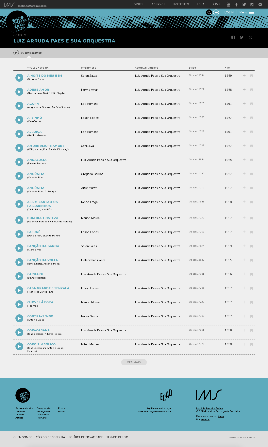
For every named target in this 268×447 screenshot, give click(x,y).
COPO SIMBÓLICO (41, 344)
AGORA (33, 104)
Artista (19, 35)
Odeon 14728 (196, 103)
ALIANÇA (34, 132)
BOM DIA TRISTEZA (42, 218)
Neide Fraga (89, 202)
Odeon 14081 (196, 273)
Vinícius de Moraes (60, 221)
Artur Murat (89, 188)
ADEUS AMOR (38, 90)
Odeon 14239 (196, 217)
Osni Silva (87, 146)
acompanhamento (147, 68)
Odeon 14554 (196, 75)
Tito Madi (33, 305)
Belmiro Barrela (36, 277)
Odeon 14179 (196, 187)
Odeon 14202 (196, 231)
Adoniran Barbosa (38, 221)
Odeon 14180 (196, 173)
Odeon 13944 (196, 159)
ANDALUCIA (37, 160)
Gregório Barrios (92, 174)
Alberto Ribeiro (53, 333)
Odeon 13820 (196, 259)
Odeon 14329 (196, 89)
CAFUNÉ (33, 232)
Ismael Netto (35, 263)
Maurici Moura (90, 218)
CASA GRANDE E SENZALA (48, 288)
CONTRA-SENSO (40, 316)
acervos (159, 4)
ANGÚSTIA (35, 174)
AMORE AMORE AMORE (45, 146)
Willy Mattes (35, 149)
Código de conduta (50, 437)
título (31, 68)
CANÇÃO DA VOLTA (42, 260)
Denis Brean (34, 235)
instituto (181, 4)
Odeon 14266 (196, 117)
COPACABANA (38, 330)
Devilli (46, 93)
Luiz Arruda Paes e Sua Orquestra (157, 76)
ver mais (134, 362)
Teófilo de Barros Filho (41, 291)
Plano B (205, 419)
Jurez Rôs (46, 209)
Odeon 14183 (196, 316)
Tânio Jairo (34, 209)
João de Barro (35, 333)
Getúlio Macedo (37, 135)
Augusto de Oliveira (39, 107)
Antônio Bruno (36, 319)
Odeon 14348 (196, 201)
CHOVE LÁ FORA (40, 302)
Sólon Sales (89, 76)
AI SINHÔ (34, 118)
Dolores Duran (36, 79)
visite (139, 4)
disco (192, 68)
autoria (43, 68)
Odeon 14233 (196, 145)
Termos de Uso (117, 437)
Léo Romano (89, 104)
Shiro (221, 416)
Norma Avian (89, 90)
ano (227, 68)
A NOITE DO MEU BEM (44, 76)
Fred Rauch (49, 149)
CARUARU (35, 274)
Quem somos (22, 437)
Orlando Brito (35, 177)
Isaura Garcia (89, 316)
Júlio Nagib (57, 93)
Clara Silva (34, 249)
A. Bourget (51, 191)
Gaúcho (31, 351)
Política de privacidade (86, 437)
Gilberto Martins (51, 235)
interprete (88, 68)
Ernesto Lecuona (37, 163)
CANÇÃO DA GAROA (43, 246)
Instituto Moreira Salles (209, 408)
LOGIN (229, 12)
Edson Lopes (90, 118)
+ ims (217, 4)
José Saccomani (37, 348)
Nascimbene (35, 93)
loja (201, 4)
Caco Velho (34, 121)
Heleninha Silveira (93, 260)
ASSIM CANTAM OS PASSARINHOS (42, 204)
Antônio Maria (51, 263)
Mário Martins (90, 344)
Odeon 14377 (196, 344)
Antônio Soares (60, 107)
